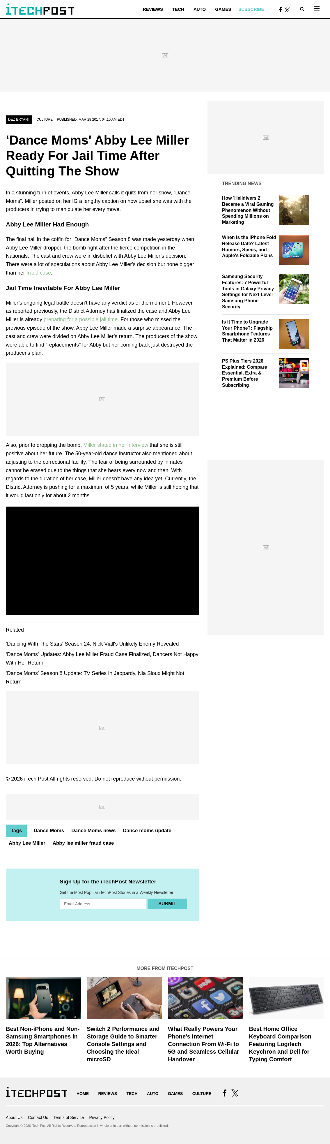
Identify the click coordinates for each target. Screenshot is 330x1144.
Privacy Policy (101, 1117)
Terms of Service (69, 1117)
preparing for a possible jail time (81, 319)
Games (223, 9)
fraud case (38, 273)
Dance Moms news (93, 830)
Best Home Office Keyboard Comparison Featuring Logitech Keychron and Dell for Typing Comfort (280, 1044)
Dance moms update (147, 830)
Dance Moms (48, 830)
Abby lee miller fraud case (83, 843)
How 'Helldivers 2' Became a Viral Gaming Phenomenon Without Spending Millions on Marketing (248, 210)
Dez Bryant (19, 119)
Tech (178, 9)
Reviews (153, 9)
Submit (167, 903)
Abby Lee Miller (27, 843)
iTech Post (36, 779)
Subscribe (251, 9)
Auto (200, 9)
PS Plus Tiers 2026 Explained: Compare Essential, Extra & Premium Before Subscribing (244, 373)
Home (83, 1093)
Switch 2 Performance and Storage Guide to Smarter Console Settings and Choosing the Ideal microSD (123, 1044)
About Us (14, 1117)
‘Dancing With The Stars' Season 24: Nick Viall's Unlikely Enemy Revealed (92, 644)
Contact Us (38, 1117)
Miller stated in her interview (115, 445)
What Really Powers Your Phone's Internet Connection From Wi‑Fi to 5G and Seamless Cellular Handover (203, 1044)
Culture (44, 119)
